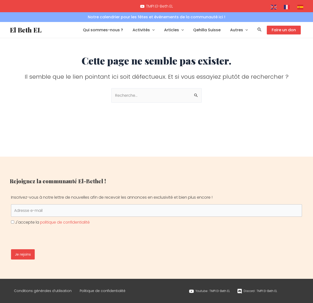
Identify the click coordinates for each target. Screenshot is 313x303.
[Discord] (257, 290)
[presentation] (48, 233)
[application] (158, 33)
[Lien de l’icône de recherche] (259, 33)
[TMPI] (157, 6)
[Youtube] (209, 290)
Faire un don (284, 33)
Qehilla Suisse (209, 33)
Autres (240, 33)
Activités (149, 33)
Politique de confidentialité (106, 289)
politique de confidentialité (65, 220)
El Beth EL (26, 33)
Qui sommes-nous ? (110, 33)
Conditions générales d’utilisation (44, 289)
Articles (178, 33)
